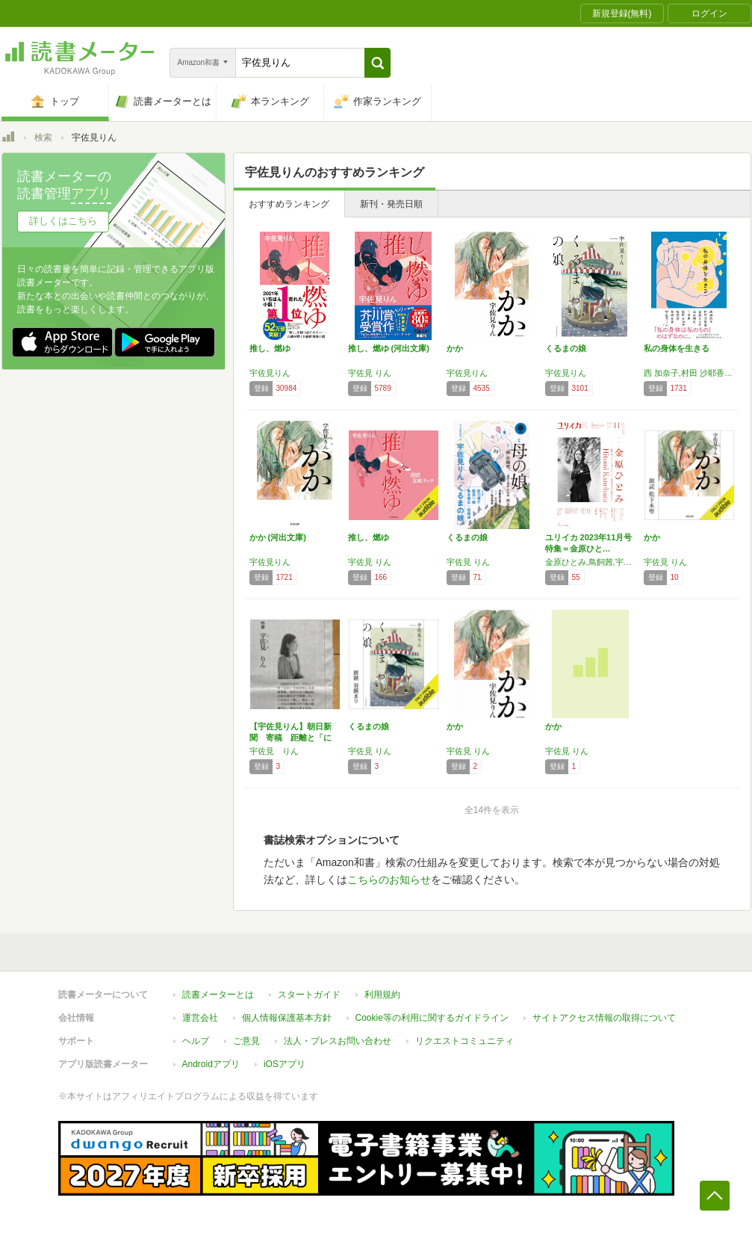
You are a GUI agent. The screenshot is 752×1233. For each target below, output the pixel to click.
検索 (43, 137)
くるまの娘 (565, 348)
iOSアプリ (284, 1064)
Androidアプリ (211, 1064)
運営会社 (200, 1017)
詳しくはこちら (63, 220)
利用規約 (382, 994)
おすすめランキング (289, 204)
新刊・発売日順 (391, 204)
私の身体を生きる (676, 348)
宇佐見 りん (369, 372)
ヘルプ (195, 1040)
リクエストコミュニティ (464, 1040)
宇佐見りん (269, 372)
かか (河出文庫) (277, 537)
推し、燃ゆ (269, 348)
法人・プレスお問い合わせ (337, 1040)
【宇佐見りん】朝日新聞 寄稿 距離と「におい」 (290, 737)
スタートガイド (309, 994)
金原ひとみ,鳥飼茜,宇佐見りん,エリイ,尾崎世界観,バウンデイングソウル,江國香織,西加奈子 (590, 561)
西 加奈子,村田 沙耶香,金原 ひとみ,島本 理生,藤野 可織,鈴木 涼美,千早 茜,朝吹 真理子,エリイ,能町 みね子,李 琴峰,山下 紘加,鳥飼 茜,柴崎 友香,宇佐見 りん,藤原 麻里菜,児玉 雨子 (689, 372)
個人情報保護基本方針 (287, 1017)
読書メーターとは (218, 994)
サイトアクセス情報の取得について (604, 1017)
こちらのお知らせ (389, 880)
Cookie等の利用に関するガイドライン (432, 1017)
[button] (377, 63)
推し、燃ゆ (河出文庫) (388, 348)
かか (455, 348)
